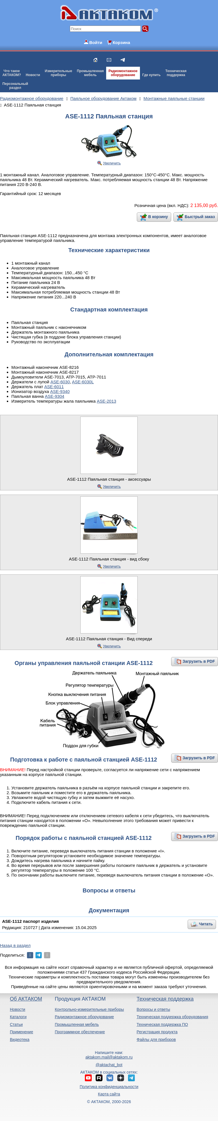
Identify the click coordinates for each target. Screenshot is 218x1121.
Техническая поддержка (165, 999)
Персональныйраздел (15, 86)
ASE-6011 (54, 386)
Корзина (121, 42)
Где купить (151, 75)
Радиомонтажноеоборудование (122, 73)
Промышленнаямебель (90, 73)
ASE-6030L (83, 381)
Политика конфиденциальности (109, 1086)
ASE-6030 (60, 381)
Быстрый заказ (200, 216)
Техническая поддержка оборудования (172, 1017)
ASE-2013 (106, 401)
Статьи (16, 1024)
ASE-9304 (54, 396)
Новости (33, 75)
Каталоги (18, 1017)
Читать (206, 924)
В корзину (158, 216)
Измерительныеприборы (58, 73)
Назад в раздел (15, 945)
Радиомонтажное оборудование (84, 1017)
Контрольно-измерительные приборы (89, 1009)
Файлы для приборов (156, 1039)
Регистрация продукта (157, 1032)
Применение (21, 1032)
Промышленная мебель (77, 1024)
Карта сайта (109, 1094)
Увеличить (112, 163)
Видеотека (20, 1039)
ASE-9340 (60, 391)
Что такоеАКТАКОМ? (11, 73)
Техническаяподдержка (175, 73)
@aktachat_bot (109, 1065)
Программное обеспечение (80, 1032)
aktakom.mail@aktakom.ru (109, 1057)
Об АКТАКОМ (26, 999)
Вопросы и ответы (153, 1009)
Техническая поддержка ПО (162, 1024)
